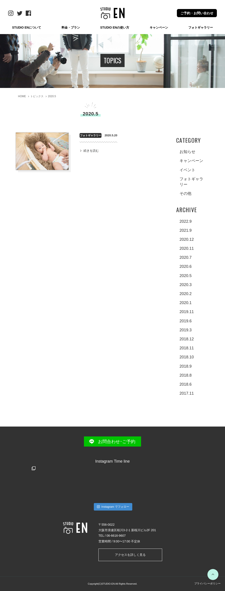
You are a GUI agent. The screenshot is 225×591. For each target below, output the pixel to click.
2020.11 (187, 248)
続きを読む (91, 150)
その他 (185, 193)
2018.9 (186, 366)
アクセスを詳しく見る (130, 554)
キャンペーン (159, 27)
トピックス (37, 96)
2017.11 (187, 393)
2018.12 (187, 339)
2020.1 (186, 303)
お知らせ (187, 152)
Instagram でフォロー (113, 506)
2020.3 (186, 285)
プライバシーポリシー (207, 583)
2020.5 (52, 96)
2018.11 (187, 348)
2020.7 (186, 257)
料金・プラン (71, 27)
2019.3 (186, 330)
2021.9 (186, 230)
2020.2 (186, 294)
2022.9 (186, 221)
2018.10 (187, 357)
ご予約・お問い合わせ (196, 13)
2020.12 (187, 239)
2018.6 (186, 384)
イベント (187, 170)
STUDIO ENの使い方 (114, 27)
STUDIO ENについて (26, 27)
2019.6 (186, 321)
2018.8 (186, 375)
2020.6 (186, 266)
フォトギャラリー (200, 27)
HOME (22, 96)
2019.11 (187, 312)
